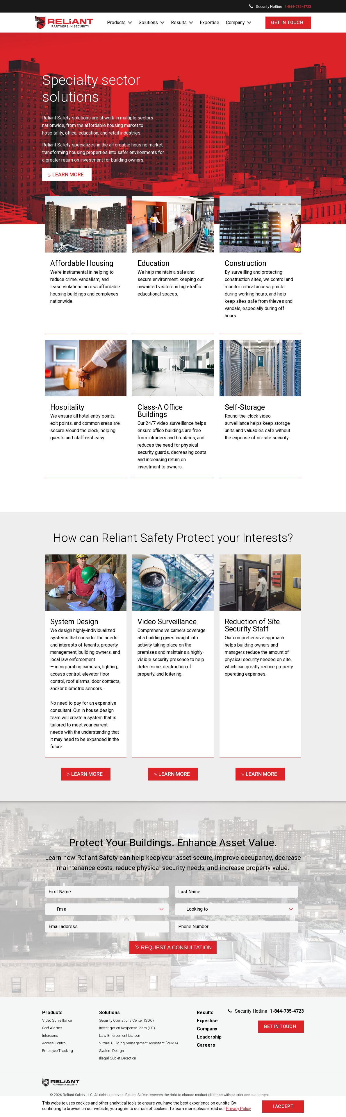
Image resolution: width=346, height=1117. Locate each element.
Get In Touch (287, 22)
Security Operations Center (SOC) (126, 1020)
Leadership (209, 1037)
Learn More (66, 174)
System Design (111, 1050)
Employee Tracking (57, 1050)
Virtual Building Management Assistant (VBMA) (138, 1043)
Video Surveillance (57, 1020)
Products (116, 22)
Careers (206, 1045)
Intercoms (50, 1035)
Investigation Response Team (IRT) (127, 1028)
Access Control (54, 1043)
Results (179, 22)
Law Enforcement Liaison (119, 1035)
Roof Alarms (52, 1028)
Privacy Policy (238, 1108)
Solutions (148, 22)
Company (235, 22)
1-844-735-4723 (297, 6)
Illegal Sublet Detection (117, 1058)
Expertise (209, 22)
